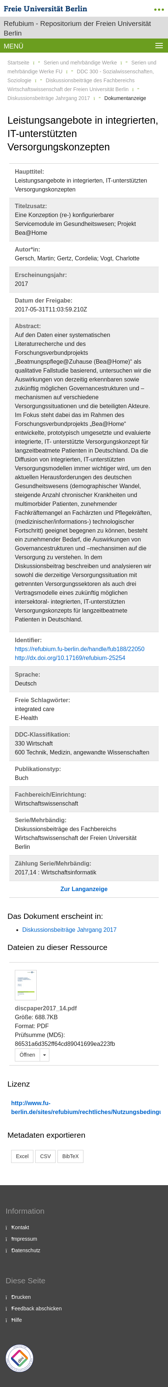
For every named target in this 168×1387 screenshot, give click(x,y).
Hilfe (16, 1320)
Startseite (18, 63)
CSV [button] (45, 1156)
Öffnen (27, 1055)
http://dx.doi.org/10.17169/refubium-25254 (70, 658)
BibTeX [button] (70, 1156)
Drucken (21, 1297)
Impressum (24, 1239)
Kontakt (20, 1227)
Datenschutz (25, 1250)
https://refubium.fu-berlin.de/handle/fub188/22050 (80, 649)
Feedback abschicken (36, 1308)
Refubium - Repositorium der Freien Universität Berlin (77, 28)
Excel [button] (22, 1156)
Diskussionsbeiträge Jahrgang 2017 (48, 98)
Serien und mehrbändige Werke (80, 63)
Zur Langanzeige (84, 889)
